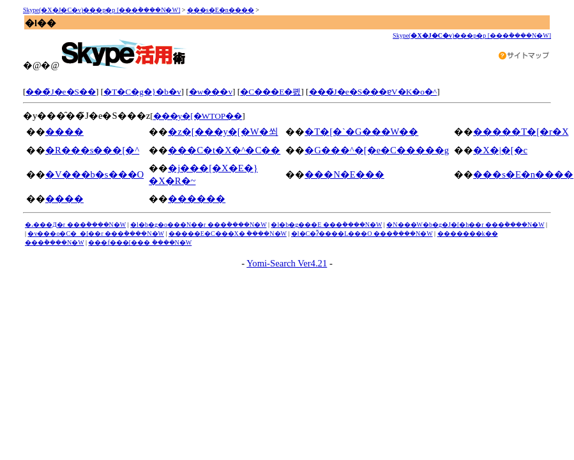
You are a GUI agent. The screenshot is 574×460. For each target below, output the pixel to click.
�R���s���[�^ (92, 150)
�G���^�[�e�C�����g (377, 150)
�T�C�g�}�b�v (142, 91)
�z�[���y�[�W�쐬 (223, 131)
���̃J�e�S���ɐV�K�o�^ (373, 91)
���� (64, 131)
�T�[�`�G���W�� (361, 131)
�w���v (210, 91)
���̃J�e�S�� (61, 91)
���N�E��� (344, 174)
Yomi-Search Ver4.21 (286, 263)
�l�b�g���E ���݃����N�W (326, 224)
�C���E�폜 (270, 91)
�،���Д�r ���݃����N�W (75, 224)
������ (196, 199)
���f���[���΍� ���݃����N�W (140, 242)
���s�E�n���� (220, 9)
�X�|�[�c (500, 150)
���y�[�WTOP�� (198, 116)
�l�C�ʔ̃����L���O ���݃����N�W (362, 233)
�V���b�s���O (94, 174)
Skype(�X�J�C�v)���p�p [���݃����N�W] (101, 9)
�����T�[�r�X (520, 131)
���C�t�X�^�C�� (224, 150)
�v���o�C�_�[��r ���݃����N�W (95, 233)
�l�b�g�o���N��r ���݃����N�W (198, 224)
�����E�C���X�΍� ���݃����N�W (228, 233)
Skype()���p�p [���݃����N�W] (472, 35)
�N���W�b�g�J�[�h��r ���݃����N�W (465, 224)
